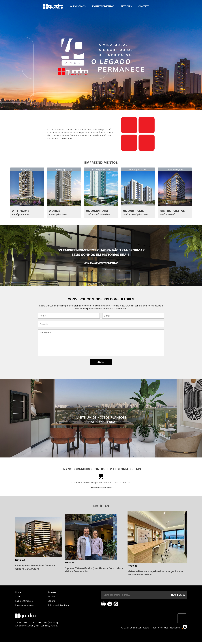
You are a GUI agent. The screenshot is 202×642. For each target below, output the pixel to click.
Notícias (126, 6)
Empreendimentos (103, 6)
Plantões (52, 592)
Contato (143, 6)
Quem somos (78, 6)
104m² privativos (58, 214)
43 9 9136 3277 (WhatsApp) (45, 622)
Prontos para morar (24, 605)
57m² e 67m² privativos (98, 214)
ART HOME (20, 211)
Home (18, 592)
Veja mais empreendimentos (101, 263)
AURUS (54, 211)
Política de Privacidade (59, 605)
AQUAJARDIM (97, 211)
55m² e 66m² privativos (135, 214)
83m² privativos (20, 214)
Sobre (18, 596)
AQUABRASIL (133, 211)
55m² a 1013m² (167, 214)
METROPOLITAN (173, 211)
